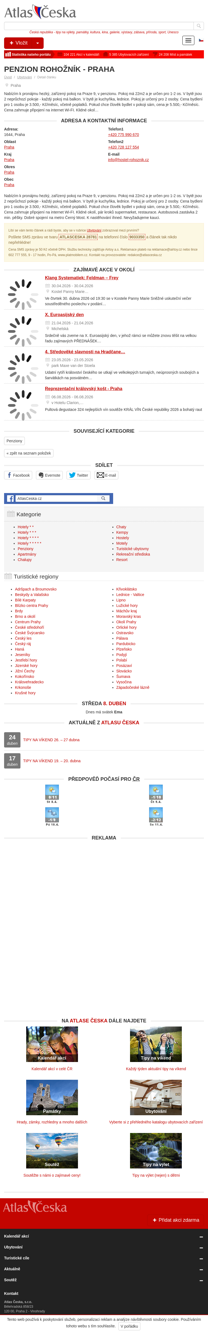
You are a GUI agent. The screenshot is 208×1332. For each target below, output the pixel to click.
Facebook (18, 475)
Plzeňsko (124, 649)
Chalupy (25, 559)
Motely (122, 543)
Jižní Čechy (25, 671)
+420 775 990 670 (123, 134)
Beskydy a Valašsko (32, 594)
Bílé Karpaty (25, 600)
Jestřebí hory (26, 660)
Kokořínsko (24, 676)
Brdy (19, 611)
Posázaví (124, 665)
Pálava (122, 638)
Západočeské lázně (132, 687)
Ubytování (24, 77)
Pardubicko (125, 644)
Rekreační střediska (133, 554)
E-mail (106, 475)
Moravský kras (128, 616)
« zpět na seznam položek (29, 453)
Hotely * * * (27, 532)
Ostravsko (125, 633)
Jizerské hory (26, 665)
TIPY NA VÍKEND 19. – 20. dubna (52, 761)
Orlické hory (126, 627)
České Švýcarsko (29, 633)
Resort (122, 559)
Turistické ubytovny (132, 549)
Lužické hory (127, 605)
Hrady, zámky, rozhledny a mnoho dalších (52, 1122)
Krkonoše (23, 687)
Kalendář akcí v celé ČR (52, 1069)
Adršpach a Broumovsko (36, 589)
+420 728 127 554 (123, 147)
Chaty (121, 527)
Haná (19, 649)
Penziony (14, 441)
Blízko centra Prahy (31, 605)
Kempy (122, 532)
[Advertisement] (104, 882)
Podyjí (121, 654)
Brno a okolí (25, 616)
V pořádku (129, 1326)
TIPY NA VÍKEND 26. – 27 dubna (51, 740)
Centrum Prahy (28, 622)
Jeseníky (22, 654)
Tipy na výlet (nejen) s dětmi (156, 1175)
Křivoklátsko (126, 589)
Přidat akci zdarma (175, 1220)
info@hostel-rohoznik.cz (128, 160)
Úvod (8, 77)
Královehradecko (29, 682)
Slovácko (124, 671)
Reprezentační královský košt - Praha (83, 388)
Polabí (121, 660)
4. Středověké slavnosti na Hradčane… (85, 351)
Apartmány (27, 554)
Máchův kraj (126, 611)
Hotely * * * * (28, 538)
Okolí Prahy (126, 622)
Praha (9, 147)
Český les (23, 638)
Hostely (122, 538)
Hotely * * (26, 527)
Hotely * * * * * (29, 543)
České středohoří (29, 627)
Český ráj (23, 644)
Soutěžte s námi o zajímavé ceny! (51, 1175)
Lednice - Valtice (130, 594)
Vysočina (124, 682)
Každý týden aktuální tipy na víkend (156, 1069)
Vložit (26, 43)
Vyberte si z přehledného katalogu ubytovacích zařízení (156, 1122)
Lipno (121, 600)
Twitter (78, 475)
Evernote (49, 475)
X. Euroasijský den (64, 314)
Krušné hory (25, 693)
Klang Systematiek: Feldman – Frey (81, 277)
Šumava (123, 676)
